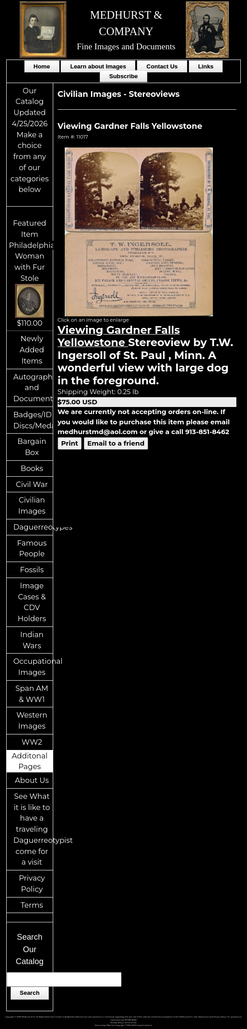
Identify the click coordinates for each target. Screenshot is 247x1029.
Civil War (32, 484)
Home (42, 66)
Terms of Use (131, 1022)
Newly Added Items (32, 349)
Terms (32, 905)
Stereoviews (154, 94)
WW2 (32, 742)
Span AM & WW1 (32, 694)
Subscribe (123, 76)
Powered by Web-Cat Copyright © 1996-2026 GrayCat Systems (123, 1025)
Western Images (31, 720)
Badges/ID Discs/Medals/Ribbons (33, 420)
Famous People (32, 548)
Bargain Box (31, 447)
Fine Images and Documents (126, 46)
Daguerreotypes (33, 526)
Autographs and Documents (33, 387)
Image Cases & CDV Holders (32, 602)
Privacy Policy (32, 883)
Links (206, 66)
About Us (32, 780)
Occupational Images (33, 667)
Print (69, 443)
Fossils (32, 569)
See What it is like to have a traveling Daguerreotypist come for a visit (33, 829)
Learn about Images (98, 66)
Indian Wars (32, 640)
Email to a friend (116, 443)
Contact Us (161, 66)
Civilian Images (32, 505)
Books (31, 468)
